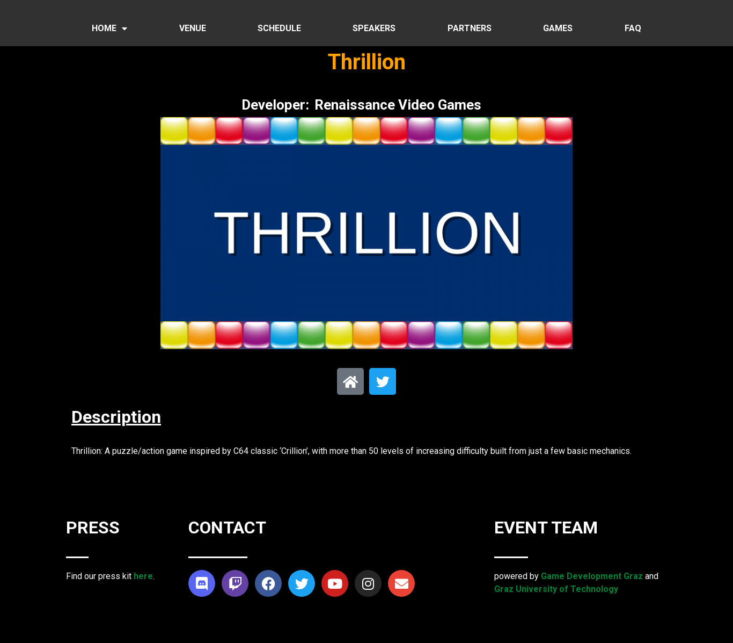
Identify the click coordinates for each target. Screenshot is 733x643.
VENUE (192, 28)
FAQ (633, 28)
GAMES (558, 28)
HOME (109, 28)
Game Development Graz (592, 576)
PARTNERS (470, 28)
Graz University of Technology (556, 589)
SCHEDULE (279, 28)
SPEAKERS (374, 28)
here (143, 576)
